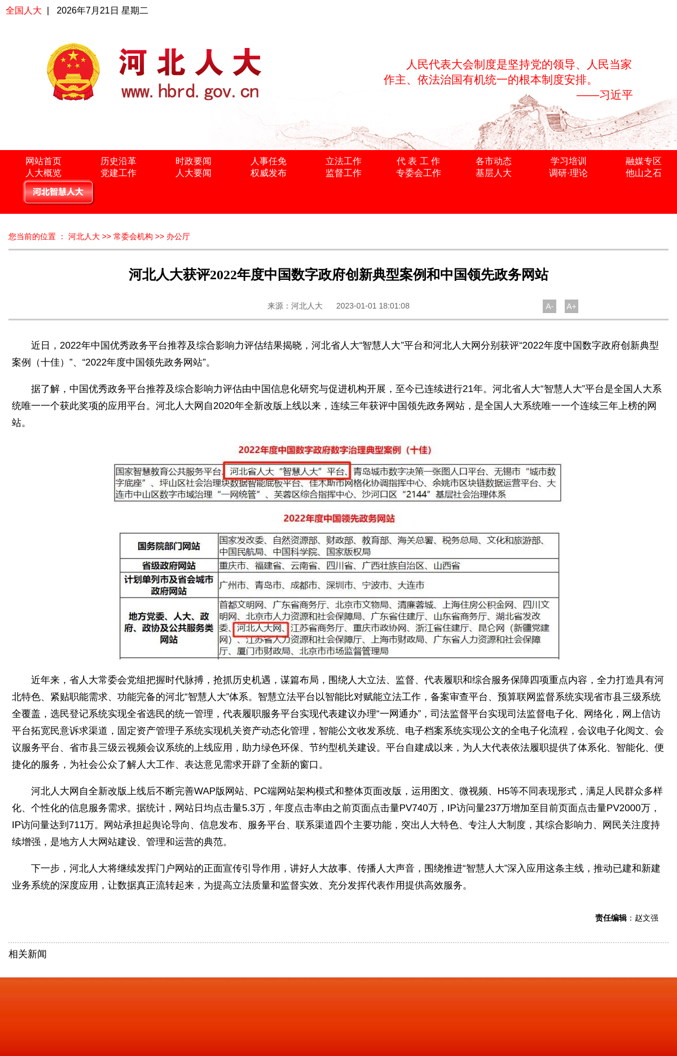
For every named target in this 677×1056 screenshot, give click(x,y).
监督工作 (344, 173)
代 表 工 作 (418, 161)
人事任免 (268, 161)
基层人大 (494, 173)
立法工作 (344, 161)
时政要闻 (193, 161)
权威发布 (268, 173)
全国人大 (24, 10)
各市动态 (494, 161)
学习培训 (569, 161)
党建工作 (118, 173)
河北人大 (84, 236)
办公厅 (178, 236)
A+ (571, 306)
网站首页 (43, 161)
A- (549, 306)
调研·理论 (568, 173)
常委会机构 (133, 236)
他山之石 (644, 173)
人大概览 (43, 173)
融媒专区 (644, 161)
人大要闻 (193, 173)
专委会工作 (418, 173)
